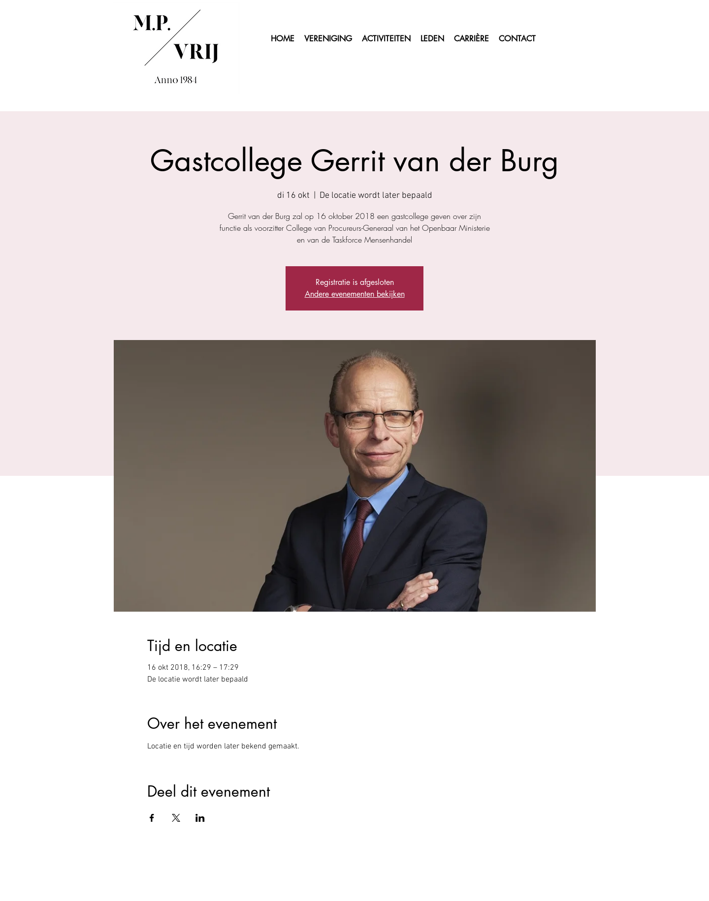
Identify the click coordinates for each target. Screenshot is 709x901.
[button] (432, 39)
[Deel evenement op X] (176, 818)
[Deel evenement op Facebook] (152, 818)
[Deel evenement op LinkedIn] (200, 818)
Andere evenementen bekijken (355, 294)
